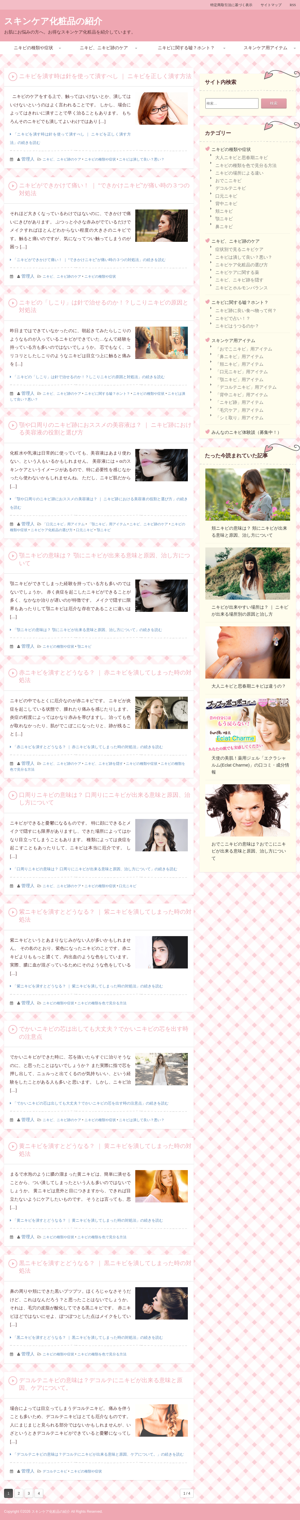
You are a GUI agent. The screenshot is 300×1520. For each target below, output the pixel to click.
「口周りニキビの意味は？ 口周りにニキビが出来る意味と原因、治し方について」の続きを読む (95, 869)
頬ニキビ (224, 211)
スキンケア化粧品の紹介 (53, 21)
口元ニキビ (84, 530)
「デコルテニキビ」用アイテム (246, 387)
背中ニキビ (226, 203)
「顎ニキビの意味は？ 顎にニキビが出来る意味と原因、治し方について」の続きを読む (87, 630)
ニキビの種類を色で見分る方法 (101, 1003)
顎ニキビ (104, 530)
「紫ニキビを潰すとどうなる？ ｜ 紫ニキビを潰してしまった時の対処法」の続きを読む (88, 986)
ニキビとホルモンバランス (241, 287)
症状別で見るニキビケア (239, 249)
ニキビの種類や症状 (33, 47)
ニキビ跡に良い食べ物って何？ (246, 310)
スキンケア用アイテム (265, 47)
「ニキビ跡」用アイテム (239, 402)
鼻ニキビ (224, 226)
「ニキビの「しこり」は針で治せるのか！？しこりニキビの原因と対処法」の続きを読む (89, 377)
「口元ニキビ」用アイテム (64, 524)
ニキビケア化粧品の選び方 (52, 530)
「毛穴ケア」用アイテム (239, 410)
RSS (293, 5)
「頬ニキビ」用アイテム (239, 364)
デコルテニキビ (55, 1471)
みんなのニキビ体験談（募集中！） (246, 432)
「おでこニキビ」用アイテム (243, 348)
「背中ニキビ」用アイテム (241, 394)
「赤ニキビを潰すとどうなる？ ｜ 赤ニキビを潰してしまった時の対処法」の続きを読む (88, 747)
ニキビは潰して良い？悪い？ (141, 159)
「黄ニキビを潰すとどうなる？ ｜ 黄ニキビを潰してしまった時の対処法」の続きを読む (88, 1220)
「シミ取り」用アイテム (239, 417)
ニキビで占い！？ (232, 318)
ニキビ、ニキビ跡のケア (104, 47)
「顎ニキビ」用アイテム (107, 524)
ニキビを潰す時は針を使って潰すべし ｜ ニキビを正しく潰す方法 (105, 76)
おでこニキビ (228, 180)
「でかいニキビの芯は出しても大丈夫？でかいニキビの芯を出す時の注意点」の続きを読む (91, 1103)
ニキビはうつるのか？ (237, 325)
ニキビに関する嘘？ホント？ (186, 47)
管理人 (27, 158)
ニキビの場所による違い (239, 172)
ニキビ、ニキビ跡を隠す (103, 764)
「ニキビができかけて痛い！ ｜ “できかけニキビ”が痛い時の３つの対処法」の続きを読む (89, 260)
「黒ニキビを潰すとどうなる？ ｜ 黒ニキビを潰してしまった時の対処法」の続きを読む (88, 1337)
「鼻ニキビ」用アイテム (239, 356)
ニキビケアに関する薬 (237, 272)
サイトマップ (271, 5)
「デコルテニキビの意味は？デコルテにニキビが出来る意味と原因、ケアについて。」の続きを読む (98, 1454)
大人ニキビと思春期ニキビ (241, 157)
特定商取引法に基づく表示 (231, 5)
